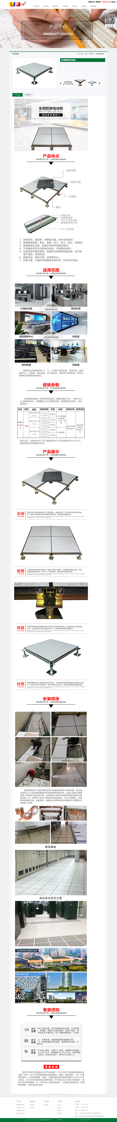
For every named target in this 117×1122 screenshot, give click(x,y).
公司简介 (59, 1105)
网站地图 (93, 6)
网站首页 (36, 6)
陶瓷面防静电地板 (20, 1110)
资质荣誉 (59, 1110)
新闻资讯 (55, 6)
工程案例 (65, 6)
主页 (86, 54)
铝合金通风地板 (20, 1113)
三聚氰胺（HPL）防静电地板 (20, 1107)
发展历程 (59, 1113)
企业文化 (59, 1107)
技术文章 (32, 1107)
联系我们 (84, 6)
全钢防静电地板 (100, 54)
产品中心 (46, 6)
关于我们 (74, 6)
